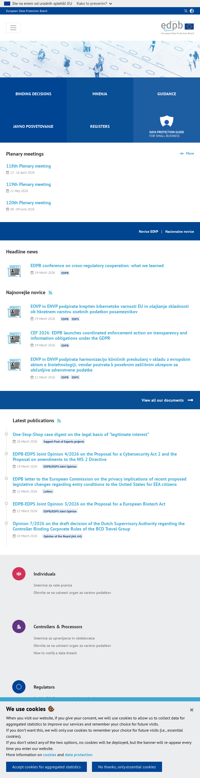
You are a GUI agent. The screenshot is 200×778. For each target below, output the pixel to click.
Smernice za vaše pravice (53, 585)
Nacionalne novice (179, 231)
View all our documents (163, 400)
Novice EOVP (148, 231)
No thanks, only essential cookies (127, 766)
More (190, 153)
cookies (49, 754)
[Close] (192, 709)
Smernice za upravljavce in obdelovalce (64, 638)
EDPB (65, 273)
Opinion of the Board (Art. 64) (63, 536)
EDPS (75, 319)
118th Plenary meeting (28, 166)
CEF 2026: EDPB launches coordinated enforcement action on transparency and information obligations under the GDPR (109, 335)
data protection (78, 754)
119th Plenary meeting (28, 184)
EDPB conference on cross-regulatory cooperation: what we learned (97, 265)
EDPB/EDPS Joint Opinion (60, 466)
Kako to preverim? (94, 3)
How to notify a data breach (55, 653)
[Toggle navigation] (13, 28)
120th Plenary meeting (28, 203)
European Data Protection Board (26, 11)
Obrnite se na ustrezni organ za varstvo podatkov (72, 592)
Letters (48, 491)
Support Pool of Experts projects (64, 441)
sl (186, 10)
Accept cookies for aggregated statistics (46, 766)
